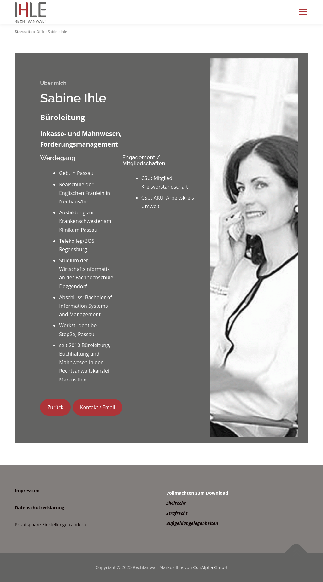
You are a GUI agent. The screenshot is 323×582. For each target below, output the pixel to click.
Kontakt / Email (97, 407)
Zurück (55, 407)
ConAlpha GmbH (210, 567)
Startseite (23, 31)
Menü (302, 12)
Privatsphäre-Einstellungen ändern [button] (50, 524)
